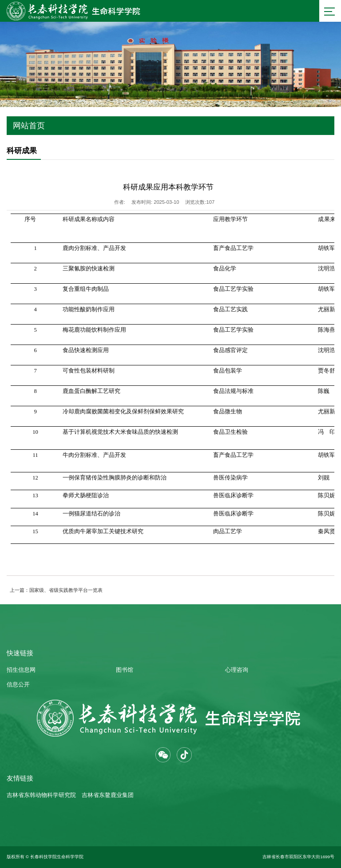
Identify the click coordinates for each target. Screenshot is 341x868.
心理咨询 (236, 670)
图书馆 (124, 670)
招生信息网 (21, 670)
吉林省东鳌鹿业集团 (108, 795)
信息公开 (18, 685)
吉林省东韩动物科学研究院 (41, 795)
